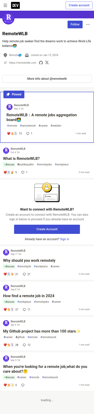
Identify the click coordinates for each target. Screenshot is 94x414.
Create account (79, 5)
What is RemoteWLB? (21, 158)
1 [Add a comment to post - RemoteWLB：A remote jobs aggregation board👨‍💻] (28, 133)
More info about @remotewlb (47, 79)
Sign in (64, 239)
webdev (56, 126)
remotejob (24, 266)
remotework (28, 126)
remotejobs (44, 165)
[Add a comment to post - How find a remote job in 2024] (11, 309)
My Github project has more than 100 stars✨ (42, 331)
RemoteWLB (21, 105)
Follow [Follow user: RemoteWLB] (75, 24)
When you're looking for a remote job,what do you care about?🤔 (45, 369)
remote (12, 126)
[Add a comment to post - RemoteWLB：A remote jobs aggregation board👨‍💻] (14, 133)
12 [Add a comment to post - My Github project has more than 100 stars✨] (26, 345)
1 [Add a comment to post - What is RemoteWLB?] (24, 172)
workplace (62, 165)
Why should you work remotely (29, 260)
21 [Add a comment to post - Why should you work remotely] (26, 274)
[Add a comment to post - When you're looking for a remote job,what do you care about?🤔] (10, 385)
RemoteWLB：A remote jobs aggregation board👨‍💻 (41, 117)
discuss (9, 165)
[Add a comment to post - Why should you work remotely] (11, 274)
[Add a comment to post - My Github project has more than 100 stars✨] (11, 345)
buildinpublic (25, 165)
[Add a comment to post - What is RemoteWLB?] (10, 172)
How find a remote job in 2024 (28, 296)
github (20, 337)
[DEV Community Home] (15, 5)
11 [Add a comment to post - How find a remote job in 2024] (26, 309)
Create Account (47, 229)
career (43, 126)
